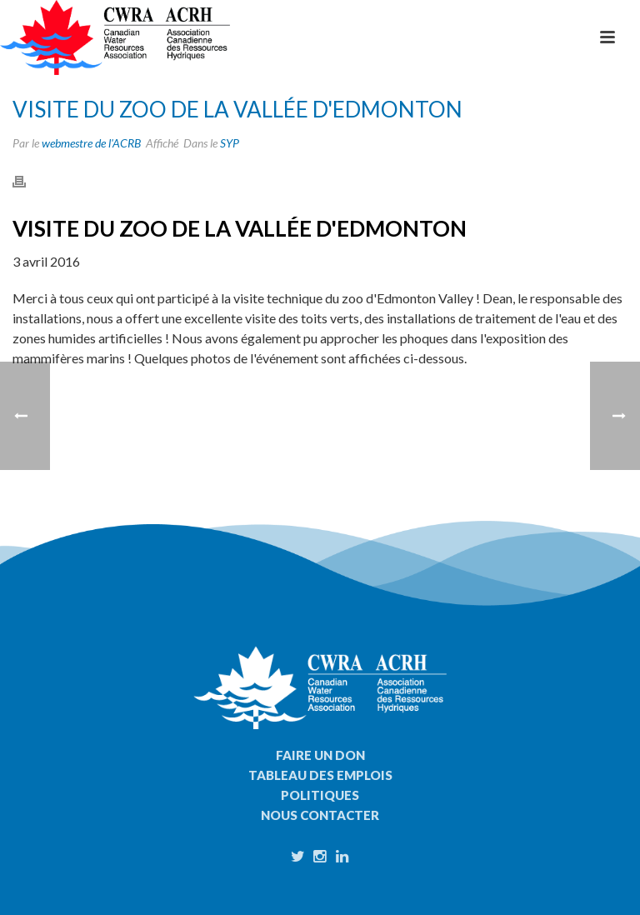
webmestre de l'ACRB (91, 143)
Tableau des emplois (320, 775)
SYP (229, 143)
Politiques (320, 795)
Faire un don (320, 755)
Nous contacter (320, 815)
